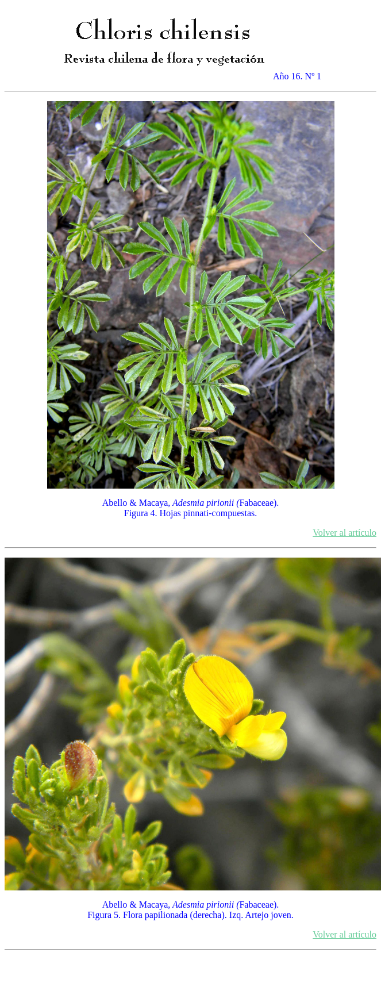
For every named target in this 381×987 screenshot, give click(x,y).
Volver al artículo (344, 532)
